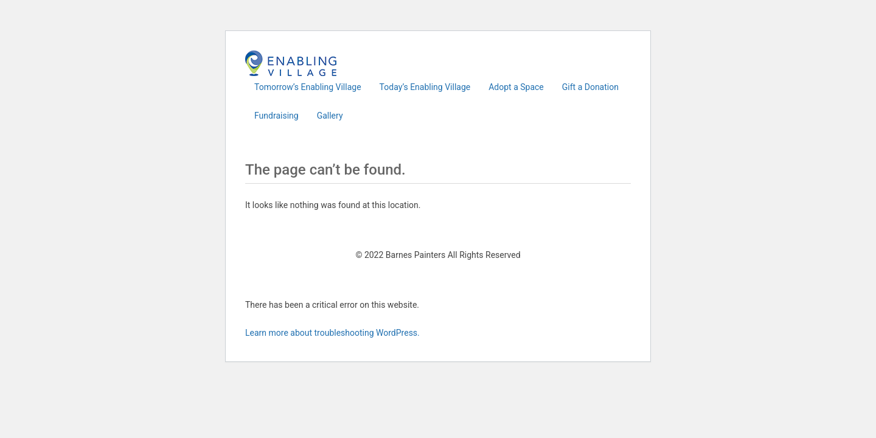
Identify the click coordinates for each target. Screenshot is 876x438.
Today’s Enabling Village (425, 87)
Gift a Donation (590, 87)
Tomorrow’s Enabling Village (307, 87)
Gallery (330, 115)
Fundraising (276, 115)
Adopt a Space (516, 87)
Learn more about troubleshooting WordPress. (332, 333)
